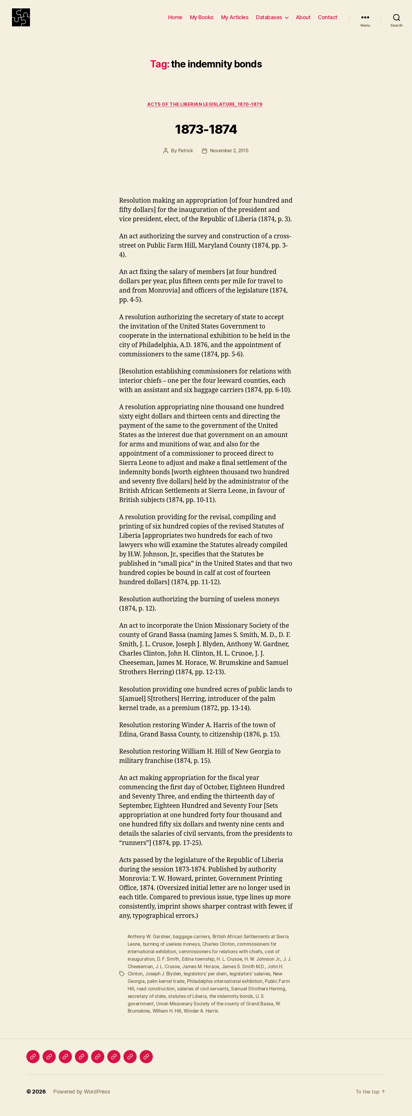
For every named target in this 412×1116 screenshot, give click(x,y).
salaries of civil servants (216, 997)
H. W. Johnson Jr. (265, 968)
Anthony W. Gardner (149, 947)
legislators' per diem (207, 983)
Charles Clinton (222, 954)
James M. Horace (208, 975)
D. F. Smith (168, 968)
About (303, 22)
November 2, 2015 (229, 161)
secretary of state (165, 1004)
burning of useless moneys (173, 954)
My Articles (235, 22)
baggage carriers (193, 947)
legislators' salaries (253, 983)
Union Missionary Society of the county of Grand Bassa (217, 1011)
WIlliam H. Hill (167, 1019)
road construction (168, 997)
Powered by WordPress (81, 1099)
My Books (202, 22)
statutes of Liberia (208, 1004)
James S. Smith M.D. (251, 975)
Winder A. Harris (203, 1019)
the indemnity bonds (252, 1004)
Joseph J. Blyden (164, 983)
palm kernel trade (167, 990)
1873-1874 (206, 137)
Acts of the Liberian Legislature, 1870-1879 (206, 114)
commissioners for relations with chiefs (223, 961)
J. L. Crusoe (174, 975)
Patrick (184, 161)
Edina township (198, 968)
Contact (327, 22)
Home (175, 22)
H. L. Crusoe (231, 968)
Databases (269, 22)
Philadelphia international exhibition (228, 990)
